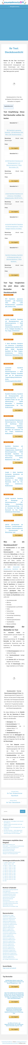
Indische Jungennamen (8, 935)
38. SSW (9, 879)
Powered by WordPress (7, 1041)
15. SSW (13, 867)
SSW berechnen (6, 900)
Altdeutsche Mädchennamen (9, 921)
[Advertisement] (14, 27)
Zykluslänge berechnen (8, 904)
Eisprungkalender (7, 891)
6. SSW (13, 862)
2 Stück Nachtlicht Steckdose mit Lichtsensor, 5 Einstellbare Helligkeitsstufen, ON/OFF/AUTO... (14, 196)
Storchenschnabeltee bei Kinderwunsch (11, 852)
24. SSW (13, 871)
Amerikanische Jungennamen (9, 922)
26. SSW (9, 873)
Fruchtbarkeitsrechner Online (9, 894)
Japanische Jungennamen (9, 941)
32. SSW (9, 876)
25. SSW (4, 873)
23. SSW (9, 871)
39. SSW (13, 879)
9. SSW (12, 864)
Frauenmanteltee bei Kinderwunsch (11, 847)
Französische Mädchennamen (9, 933)
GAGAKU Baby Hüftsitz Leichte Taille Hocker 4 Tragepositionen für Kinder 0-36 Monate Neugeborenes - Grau (14, 982)
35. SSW (9, 877)
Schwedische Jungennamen (9, 950)
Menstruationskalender (8, 898)
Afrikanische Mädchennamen (9, 918)
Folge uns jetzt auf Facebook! (9, 968)
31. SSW (4, 876)
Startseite (15, 1043)
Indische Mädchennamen (8, 936)
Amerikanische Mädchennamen (10, 924)
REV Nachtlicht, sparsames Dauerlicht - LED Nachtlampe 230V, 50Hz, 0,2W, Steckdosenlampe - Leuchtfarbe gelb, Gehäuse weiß (14, 302)
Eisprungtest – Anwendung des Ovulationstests (13, 846)
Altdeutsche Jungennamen (9, 919)
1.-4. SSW (5, 862)
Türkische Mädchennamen (9, 957)
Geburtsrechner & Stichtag (9, 897)
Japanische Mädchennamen (9, 942)
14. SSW (9, 867)
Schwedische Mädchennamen (9, 951)
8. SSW (8, 864)
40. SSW (4, 880)
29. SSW (9, 874)
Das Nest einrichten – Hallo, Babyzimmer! (13, 830)
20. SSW (9, 870)
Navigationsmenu (14, 6)
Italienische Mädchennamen (9, 939)
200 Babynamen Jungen (8, 915)
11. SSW (9, 865)
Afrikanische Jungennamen (9, 916)
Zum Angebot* (14, 148)
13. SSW (4, 867)
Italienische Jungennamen (9, 938)
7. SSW (4, 864)
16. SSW (4, 868)
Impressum (23, 1041)
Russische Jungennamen (8, 947)
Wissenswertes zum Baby (8, 850)
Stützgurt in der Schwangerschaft (10, 853)
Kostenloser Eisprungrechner (9, 895)
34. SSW (4, 877)
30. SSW (13, 874)
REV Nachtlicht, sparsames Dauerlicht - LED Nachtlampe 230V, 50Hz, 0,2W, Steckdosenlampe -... (14, 132)
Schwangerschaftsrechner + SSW (10, 901)
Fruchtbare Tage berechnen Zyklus (10, 892)
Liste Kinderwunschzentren (9, 849)
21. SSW (13, 870)
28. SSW (4, 874)
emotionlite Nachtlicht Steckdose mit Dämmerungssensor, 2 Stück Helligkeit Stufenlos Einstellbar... (14, 226)
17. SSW (9, 868)
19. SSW (4, 870)
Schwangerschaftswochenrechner (10, 903)
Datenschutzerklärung (7, 1043)
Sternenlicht (16, 567)
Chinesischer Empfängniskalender (10, 889)
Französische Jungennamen (9, 931)
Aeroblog (18, 1041)
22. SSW (4, 871)
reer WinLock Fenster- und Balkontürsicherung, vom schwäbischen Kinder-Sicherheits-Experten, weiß (14, 1024)
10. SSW (4, 865)
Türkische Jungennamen (8, 956)
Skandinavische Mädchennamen (10, 954)
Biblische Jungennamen (8, 928)
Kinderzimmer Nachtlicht (11, 569)
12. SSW (13, 865)
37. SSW (4, 879)
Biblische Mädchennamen (8, 930)
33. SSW (13, 876)
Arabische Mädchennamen (9, 927)
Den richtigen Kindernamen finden (10, 959)
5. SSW (9, 862)
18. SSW (13, 868)
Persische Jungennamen (8, 944)
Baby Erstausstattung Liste (9, 844)
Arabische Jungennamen (8, 925)
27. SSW (13, 873)
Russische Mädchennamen (9, 948)
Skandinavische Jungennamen (9, 953)
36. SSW (13, 877)
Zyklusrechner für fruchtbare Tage (10, 906)
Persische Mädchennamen (9, 945)
